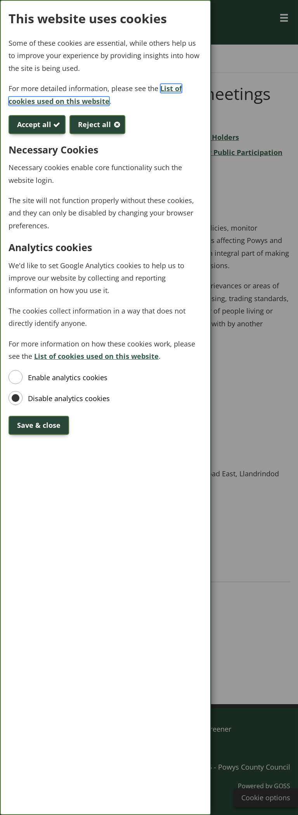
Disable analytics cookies (69, 398)
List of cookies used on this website (96, 356)
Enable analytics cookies (67, 377)
